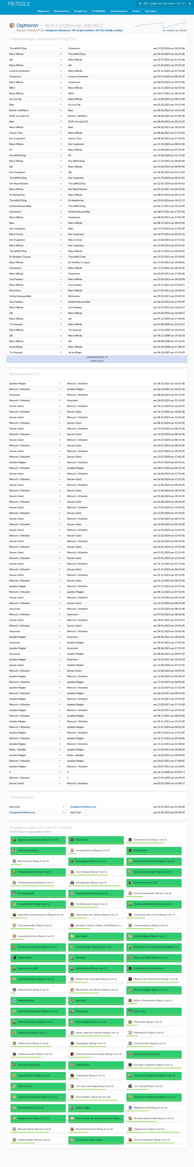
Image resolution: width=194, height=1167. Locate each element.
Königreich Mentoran (83, 806)
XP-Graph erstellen (83, 30)
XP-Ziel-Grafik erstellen (109, 30)
